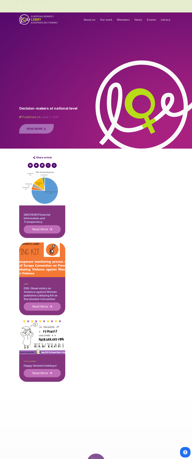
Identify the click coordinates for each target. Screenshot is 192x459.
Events (151, 20)
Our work (106, 20)
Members (123, 20)
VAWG (26, 284)
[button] (30, 165)
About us (89, 20)
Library (165, 20)
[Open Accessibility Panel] (185, 452)
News (138, 20)
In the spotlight (30, 361)
